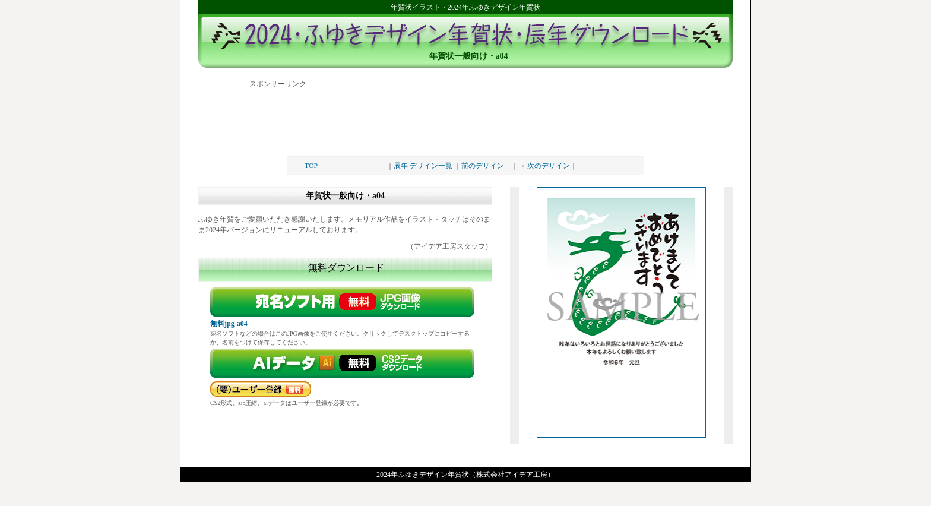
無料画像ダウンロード (345, 302)
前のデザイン (482, 166)
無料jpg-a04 (229, 324)
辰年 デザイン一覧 (423, 166)
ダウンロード (345, 363)
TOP (311, 166)
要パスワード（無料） (260, 389)
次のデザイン (548, 166)
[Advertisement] (465, 117)
